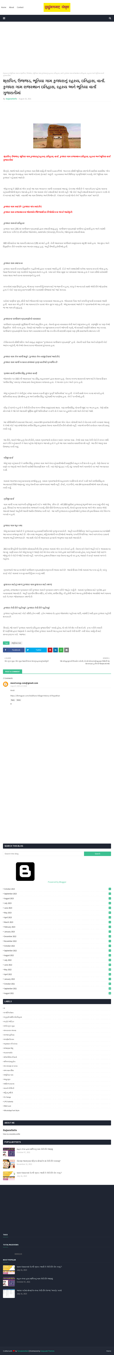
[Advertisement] (57, 47)
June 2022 (57, 965)
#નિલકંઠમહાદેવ (9, 1061)
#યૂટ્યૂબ (7, 1079)
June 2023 (57, 908)
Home (5, 73)
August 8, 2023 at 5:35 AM (19, 686)
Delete (18, 700)
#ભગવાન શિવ (9, 1070)
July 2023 (57, 903)
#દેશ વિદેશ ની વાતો (10, 1057)
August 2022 (57, 955)
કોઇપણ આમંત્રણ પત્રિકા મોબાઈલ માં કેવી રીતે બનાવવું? (39, 1161)
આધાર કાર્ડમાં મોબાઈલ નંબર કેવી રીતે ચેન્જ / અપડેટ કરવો (39, 1290)
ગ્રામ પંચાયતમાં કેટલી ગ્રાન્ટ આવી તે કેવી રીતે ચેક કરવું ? (39, 1173)
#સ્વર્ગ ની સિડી (9, 1088)
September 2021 (57, 988)
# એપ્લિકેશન (9, 1012)
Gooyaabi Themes (47, 1351)
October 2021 (57, 984)
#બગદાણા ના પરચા (11, 1066)
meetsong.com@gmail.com (24, 683)
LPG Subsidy (8, 1101)
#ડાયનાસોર (8, 1052)
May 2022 (57, 969)
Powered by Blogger (34, 882)
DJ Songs (7, 1097)
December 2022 (57, 936)
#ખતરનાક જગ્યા (10, 1030)
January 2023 (57, 931)
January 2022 (57, 979)
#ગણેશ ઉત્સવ (9, 1039)
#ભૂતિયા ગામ (14, 73)
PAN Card (7, 1106)
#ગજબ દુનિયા (9, 1035)
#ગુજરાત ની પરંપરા (10, 1044)
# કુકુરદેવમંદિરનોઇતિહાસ (13, 1017)
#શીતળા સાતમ (9, 1084)
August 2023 (57, 898)
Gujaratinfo (11, 99)
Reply (13, 700)
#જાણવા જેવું (8, 1048)
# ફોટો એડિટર (9, 1021)
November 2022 (57, 941)
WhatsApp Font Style (11, 1110)
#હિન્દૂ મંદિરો (8, 1092)
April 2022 (57, 974)
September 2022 (57, 950)
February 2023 (57, 927)
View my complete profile (11, 1134)
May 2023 (57, 912)
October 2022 (57, 946)
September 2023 (57, 893)
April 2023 (57, 917)
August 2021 (57, 993)
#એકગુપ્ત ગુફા (9, 1026)
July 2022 (57, 960)
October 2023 (57, 889)
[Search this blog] (43, 854)
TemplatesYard (23, 1351)
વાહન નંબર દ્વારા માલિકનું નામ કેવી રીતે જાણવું (35, 1149)
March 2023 (57, 922)
